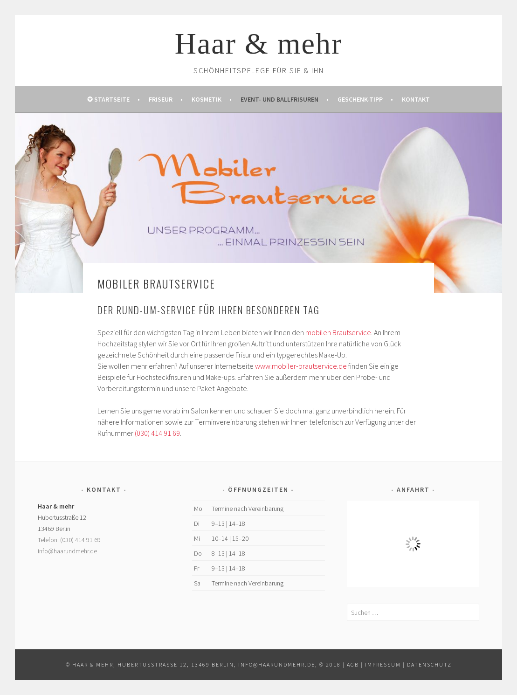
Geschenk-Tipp (360, 99)
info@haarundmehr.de (67, 551)
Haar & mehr (259, 43)
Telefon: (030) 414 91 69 (69, 540)
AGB (353, 664)
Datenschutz (429, 664)
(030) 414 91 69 (157, 433)
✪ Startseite (108, 99)
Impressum (383, 664)
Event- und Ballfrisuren (279, 99)
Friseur (160, 99)
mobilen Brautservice (338, 332)
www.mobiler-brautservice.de (301, 366)
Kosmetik (206, 99)
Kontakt (416, 99)
